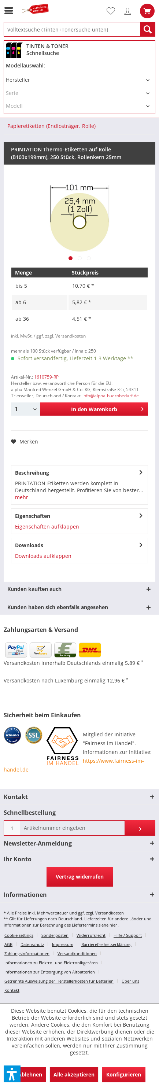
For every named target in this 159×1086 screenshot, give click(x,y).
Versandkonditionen (77, 953)
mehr (21, 497)
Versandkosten (109, 913)
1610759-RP (46, 377)
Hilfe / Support (128, 935)
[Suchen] (147, 29)
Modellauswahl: (25, 65)
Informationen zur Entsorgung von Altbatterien (49, 972)
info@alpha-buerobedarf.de (110, 396)
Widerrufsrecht (91, 935)
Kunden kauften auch (34, 588)
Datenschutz (32, 944)
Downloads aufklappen (43, 555)
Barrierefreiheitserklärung (106, 944)
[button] (12, 1073)
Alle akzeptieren (74, 1074)
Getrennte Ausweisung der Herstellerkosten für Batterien (59, 981)
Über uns (130, 981)
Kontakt (11, 990)
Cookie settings (18, 935)
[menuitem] (10, 10)
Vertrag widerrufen (80, 876)
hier (113, 925)
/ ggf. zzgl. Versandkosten (60, 336)
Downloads (29, 545)
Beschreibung (32, 472)
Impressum (62, 944)
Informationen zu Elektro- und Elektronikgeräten (51, 962)
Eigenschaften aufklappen (47, 526)
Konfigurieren (123, 1074)
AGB (8, 944)
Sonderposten (55, 935)
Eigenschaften (32, 515)
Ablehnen (30, 1074)
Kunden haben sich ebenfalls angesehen (57, 607)
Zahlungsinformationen (26, 953)
